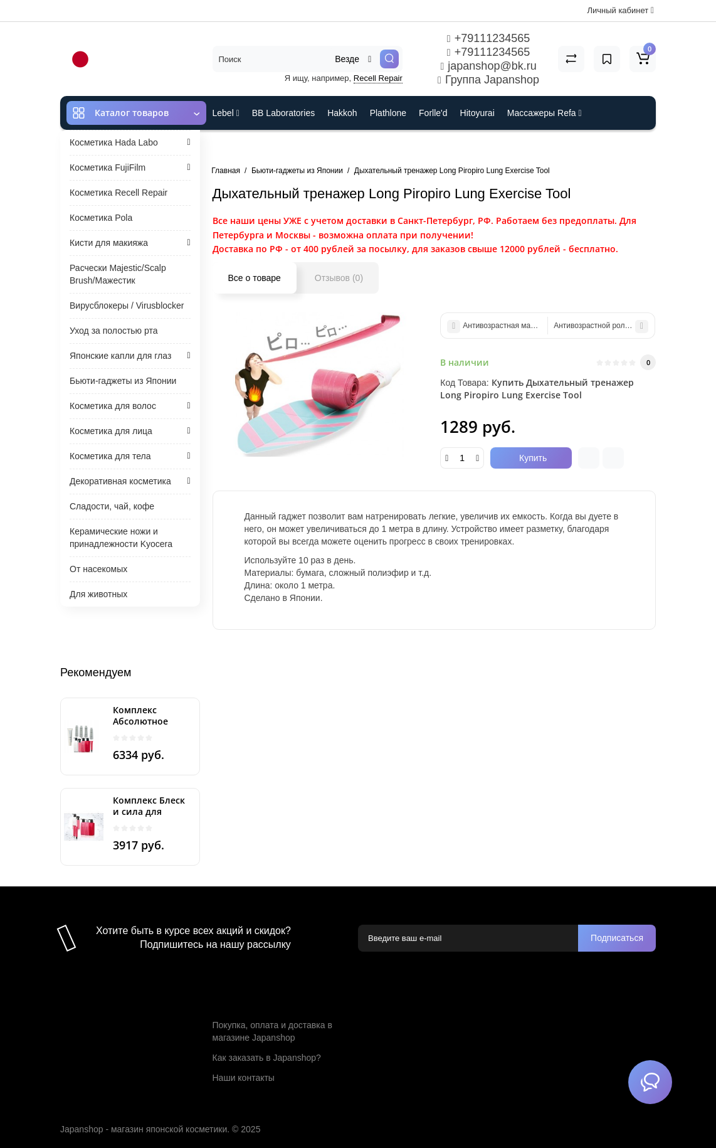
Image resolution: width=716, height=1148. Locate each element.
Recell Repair (378, 78)
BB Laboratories (283, 113)
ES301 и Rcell (240, 147)
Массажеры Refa (544, 113)
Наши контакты (244, 1078)
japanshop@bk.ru (488, 66)
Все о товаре (254, 278)
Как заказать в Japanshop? (267, 1058)
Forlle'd (433, 113)
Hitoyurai (477, 113)
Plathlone (388, 113)
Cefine (295, 147)
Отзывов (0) (339, 278)
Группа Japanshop (488, 79)
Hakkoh (342, 113)
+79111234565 (488, 38)
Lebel (226, 113)
